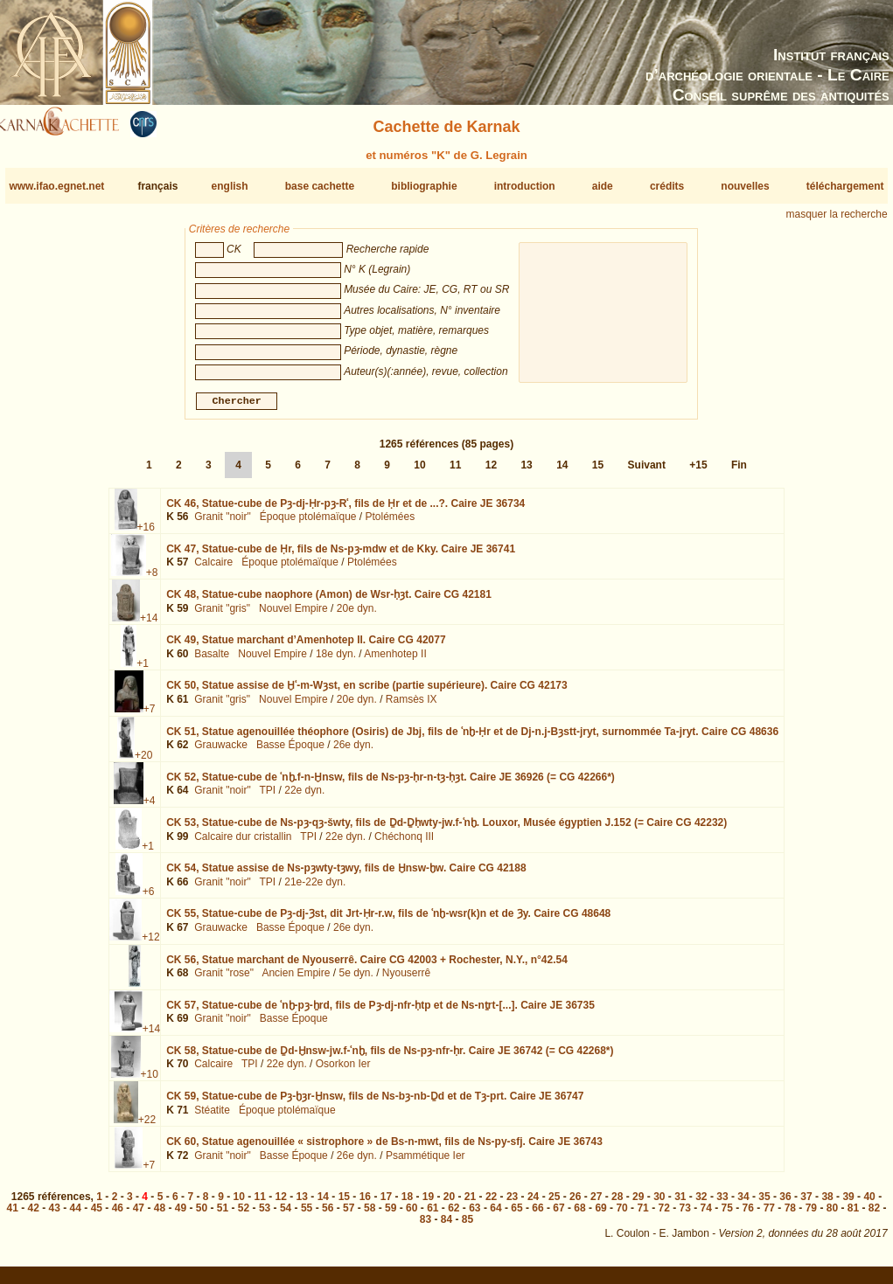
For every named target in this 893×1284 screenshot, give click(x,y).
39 (848, 1203)
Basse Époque (290, 752)
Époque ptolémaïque (308, 523)
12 (491, 472)
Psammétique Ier (425, 1162)
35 (764, 1203)
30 (659, 1203)
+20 (143, 761)
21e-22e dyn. (314, 889)
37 (806, 1203)
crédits (667, 186)
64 (495, 1215)
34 (743, 1203)
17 (386, 1203)
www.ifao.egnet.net (56, 186)
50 (201, 1215)
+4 (149, 808)
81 (853, 1215)
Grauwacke (221, 752)
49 (180, 1215)
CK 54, (346, 875)
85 (467, 1226)
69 (600, 1215)
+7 (149, 716)
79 (811, 1215)
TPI (268, 797)
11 (455, 472)
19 (428, 1203)
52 (243, 1215)
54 (285, 1215)
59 (390, 1215)
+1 (142, 670)
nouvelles (745, 186)
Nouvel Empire (293, 615)
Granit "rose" (224, 980)
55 (306, 1215)
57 (348, 1215)
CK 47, (340, 556)
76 (748, 1215)
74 (706, 1215)
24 (533, 1203)
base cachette (319, 186)
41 (12, 1215)
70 (621, 1215)
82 (874, 1215)
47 (138, 1215)
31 (680, 1203)
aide (602, 186)
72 (663, 1215)
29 (638, 1203)
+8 (152, 579)
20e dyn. (357, 615)
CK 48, (329, 601)
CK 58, (389, 1057)
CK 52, (390, 784)
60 (411, 1215)
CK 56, (367, 966)
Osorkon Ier (343, 1071)
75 (727, 1215)
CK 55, (388, 920)
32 (701, 1203)
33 (722, 1203)
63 (474, 1215)
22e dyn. (304, 797)
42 (33, 1215)
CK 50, (367, 692)
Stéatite (212, 1117)
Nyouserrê (406, 980)
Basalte (211, 661)
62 (453, 1215)
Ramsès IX (411, 706)
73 (685, 1215)
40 (869, 1203)
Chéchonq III (404, 842)
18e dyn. (336, 661)
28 (617, 1203)
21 (470, 1203)
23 (512, 1203)
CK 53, (446, 829)
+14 (148, 625)
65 (516, 1215)
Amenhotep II (395, 661)
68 (579, 1215)
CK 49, (305, 647)
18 (407, 1203)
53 (264, 1215)
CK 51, (472, 738)
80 (832, 1215)
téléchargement (845, 186)
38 (827, 1203)
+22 (147, 1127)
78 (790, 1215)
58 (369, 1215)
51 (222, 1215)
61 (432, 1215)
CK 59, (374, 1103)
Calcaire (213, 569)
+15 (698, 472)
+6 (149, 898)
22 (491, 1203)
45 (96, 1215)
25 (554, 1203)
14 (562, 472)
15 (597, 472)
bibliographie (424, 186)
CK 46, (345, 510)
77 (769, 1215)
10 (419, 472)
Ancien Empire (296, 980)
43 (54, 1215)
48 (159, 1215)
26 (575, 1203)
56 (327, 1215)
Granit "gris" (222, 615)
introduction (524, 186)
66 (537, 1215)
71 (642, 1215)
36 (785, 1203)
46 (117, 1215)
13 (526, 472)
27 (596, 1203)
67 (558, 1215)
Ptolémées (390, 523)
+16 (146, 534)
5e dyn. (355, 980)
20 (449, 1203)
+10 (149, 1081)
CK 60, (384, 1148)
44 (75, 1215)
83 (425, 1226)
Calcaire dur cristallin (242, 842)
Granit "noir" (222, 523)
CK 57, (380, 1012)
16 (365, 1203)
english (230, 186)
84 (446, 1226)
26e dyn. (353, 752)
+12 (150, 944)
